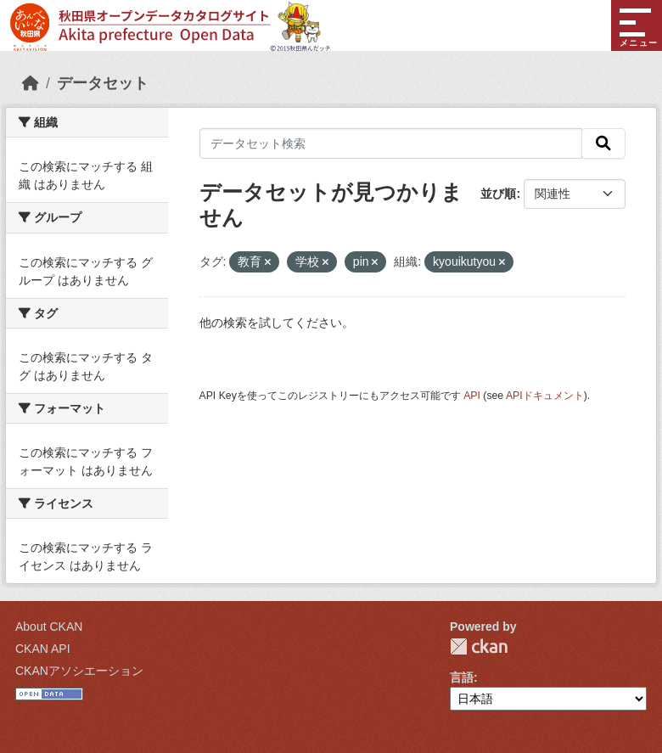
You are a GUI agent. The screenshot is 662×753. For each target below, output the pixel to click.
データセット (103, 83)
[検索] (603, 143)
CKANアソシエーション (79, 670)
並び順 (498, 193)
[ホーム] (30, 83)
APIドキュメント (545, 396)
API (471, 396)
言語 (462, 677)
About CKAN (48, 626)
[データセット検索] (391, 143)
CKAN (479, 646)
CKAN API (42, 648)
